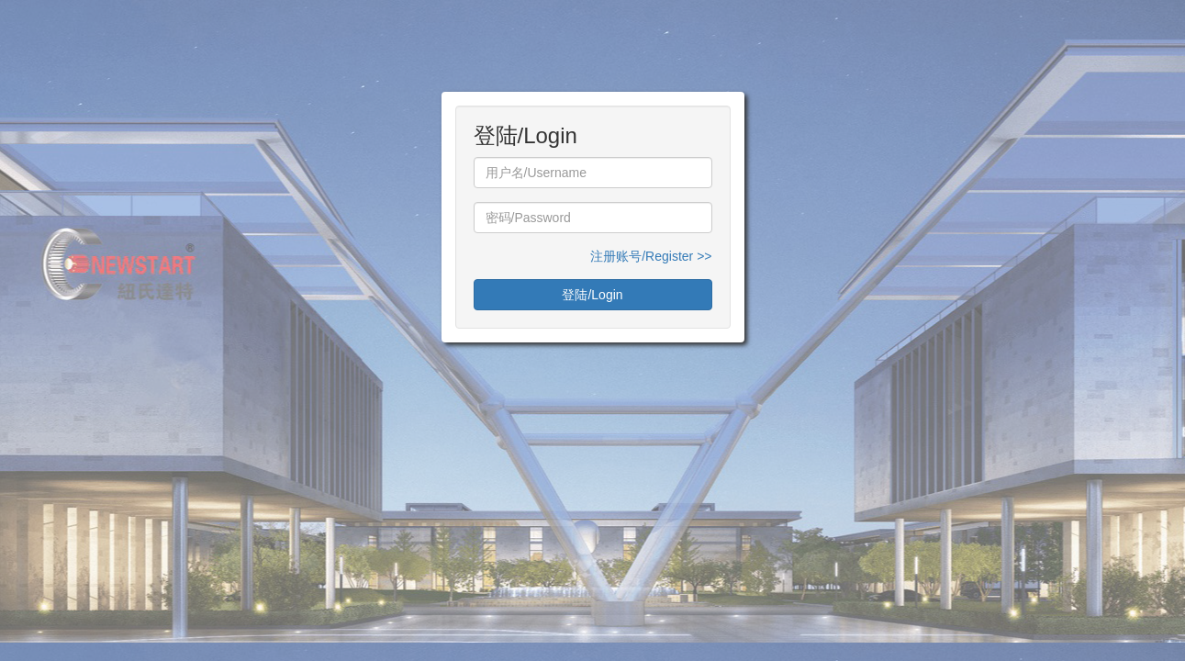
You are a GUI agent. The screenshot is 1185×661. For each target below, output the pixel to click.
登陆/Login (592, 294)
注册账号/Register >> (650, 256)
